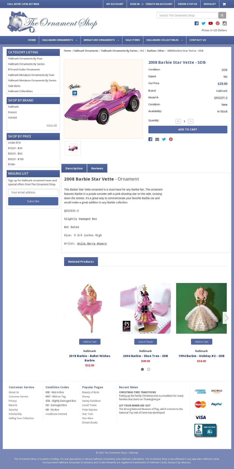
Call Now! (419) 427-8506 (23, 4)
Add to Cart (89, 341)
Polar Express (89, 409)
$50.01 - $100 (15, 159)
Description (74, 168)
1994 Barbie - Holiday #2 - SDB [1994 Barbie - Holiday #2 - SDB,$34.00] (202, 356)
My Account (115, 4)
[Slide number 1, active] (142, 369)
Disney (86, 396)
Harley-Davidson (91, 401)
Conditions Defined (56, 414)
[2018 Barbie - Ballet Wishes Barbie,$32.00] (90, 308)
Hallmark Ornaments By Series (26, 64)
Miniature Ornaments (101, 40)
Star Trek (87, 414)
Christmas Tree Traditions (137, 392)
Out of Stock (145, 341)
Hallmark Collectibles (164, 40)
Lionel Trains (89, 405)
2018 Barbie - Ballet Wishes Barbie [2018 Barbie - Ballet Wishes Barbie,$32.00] (89, 358)
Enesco (12, 112)
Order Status (187, 4)
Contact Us (197, 40)
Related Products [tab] (81, 261)
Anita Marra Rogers (92, 244)
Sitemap (133, 452)
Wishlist (210, 4)
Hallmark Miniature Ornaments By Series (32, 80)
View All (52, 125)
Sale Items (133, 40)
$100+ (11, 164)
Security (13, 409)
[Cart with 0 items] (224, 4)
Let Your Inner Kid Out (135, 405)
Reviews (97, 168)
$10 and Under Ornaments (24, 69)
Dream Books (90, 422)
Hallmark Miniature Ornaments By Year (31, 75)
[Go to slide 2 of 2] (65, 318)
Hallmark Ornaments (59, 40)
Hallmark (13, 106)
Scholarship (15, 414)
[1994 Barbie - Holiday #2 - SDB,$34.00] (201, 308)
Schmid (12, 117)
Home (32, 40)
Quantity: (153, 120)
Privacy (13, 401)
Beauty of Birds (90, 392)
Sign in (135, 4)
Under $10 (14, 142)
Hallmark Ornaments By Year (25, 58)
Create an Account (159, 4)
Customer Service (18, 396)
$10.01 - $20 (15, 148)
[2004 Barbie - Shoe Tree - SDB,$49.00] (145, 308)
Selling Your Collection (21, 418)
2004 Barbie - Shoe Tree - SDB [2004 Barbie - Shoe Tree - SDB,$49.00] (145, 356)
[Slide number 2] (148, 369)
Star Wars (87, 418)
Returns (13, 405)
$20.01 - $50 (15, 153)
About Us (14, 392)
